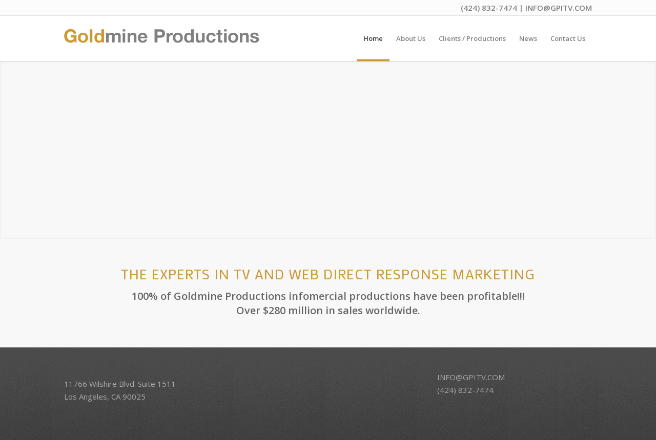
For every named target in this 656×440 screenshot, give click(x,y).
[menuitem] (373, 38)
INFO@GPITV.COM (558, 8)
